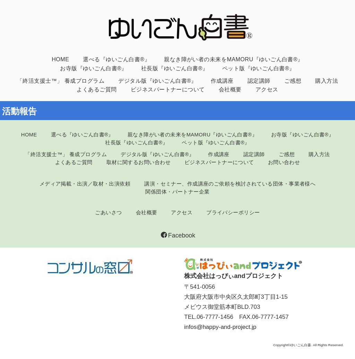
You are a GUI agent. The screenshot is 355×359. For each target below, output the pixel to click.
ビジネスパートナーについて (168, 89)
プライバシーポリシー (233, 212)
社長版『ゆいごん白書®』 (174, 68)
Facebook (178, 235)
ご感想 (292, 81)
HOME (60, 59)
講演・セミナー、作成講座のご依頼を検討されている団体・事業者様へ (229, 184)
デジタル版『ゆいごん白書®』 (157, 81)
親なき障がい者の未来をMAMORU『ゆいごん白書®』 (233, 59)
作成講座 (222, 81)
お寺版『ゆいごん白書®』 (93, 68)
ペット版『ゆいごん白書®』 (258, 68)
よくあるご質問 (96, 89)
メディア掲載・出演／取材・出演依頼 (85, 184)
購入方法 (326, 81)
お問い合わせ (284, 162)
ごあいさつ (108, 212)
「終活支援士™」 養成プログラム (60, 81)
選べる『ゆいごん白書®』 (116, 59)
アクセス (267, 89)
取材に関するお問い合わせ (138, 162)
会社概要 (230, 89)
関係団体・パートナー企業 (177, 192)
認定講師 (259, 81)
